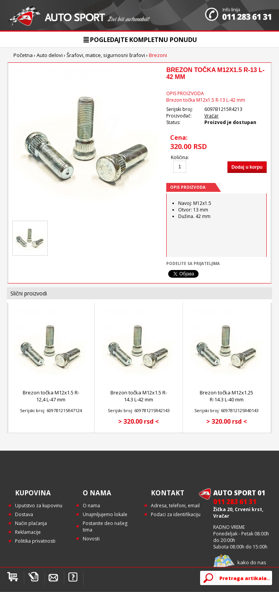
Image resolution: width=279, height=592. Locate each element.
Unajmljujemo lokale (105, 514)
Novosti (91, 538)
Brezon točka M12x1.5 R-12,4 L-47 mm (51, 396)
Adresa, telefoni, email (175, 505)
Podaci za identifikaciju (175, 514)
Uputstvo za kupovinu (38, 505)
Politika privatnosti (35, 541)
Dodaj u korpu (247, 167)
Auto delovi (50, 55)
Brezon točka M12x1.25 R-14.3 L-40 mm (226, 396)
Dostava (24, 514)
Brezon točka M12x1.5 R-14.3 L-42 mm (138, 396)
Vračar (211, 115)
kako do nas (251, 562)
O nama (91, 505)
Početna (23, 55)
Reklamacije (28, 532)
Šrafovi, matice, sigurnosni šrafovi (106, 55)
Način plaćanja (31, 523)
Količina (179, 157)
